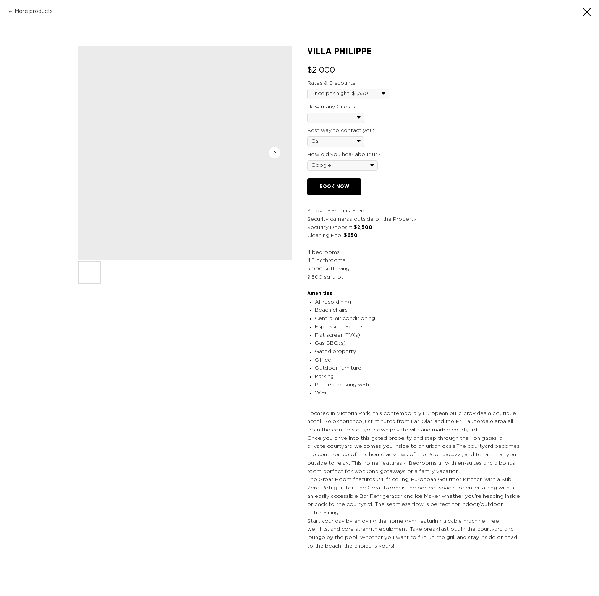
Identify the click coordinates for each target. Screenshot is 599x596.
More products (34, 11)
